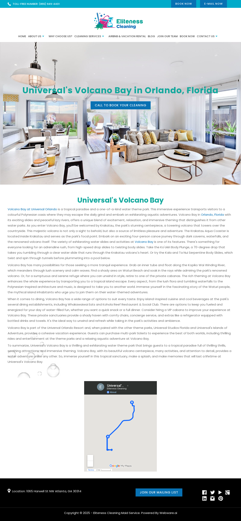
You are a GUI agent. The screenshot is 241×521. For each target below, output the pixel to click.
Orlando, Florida (212, 214)
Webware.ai (168, 513)
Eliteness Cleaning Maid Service (116, 513)
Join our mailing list (159, 492)
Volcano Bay (144, 242)
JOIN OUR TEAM (167, 36)
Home (22, 36)
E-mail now (213, 4)
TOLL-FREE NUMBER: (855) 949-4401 (36, 4)
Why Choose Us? (60, 36)
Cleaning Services (87, 36)
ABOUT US (34, 36)
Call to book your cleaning (120, 105)
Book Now (183, 4)
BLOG (151, 36)
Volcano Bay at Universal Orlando (32, 209)
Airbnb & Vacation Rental (127, 36)
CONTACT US (205, 36)
